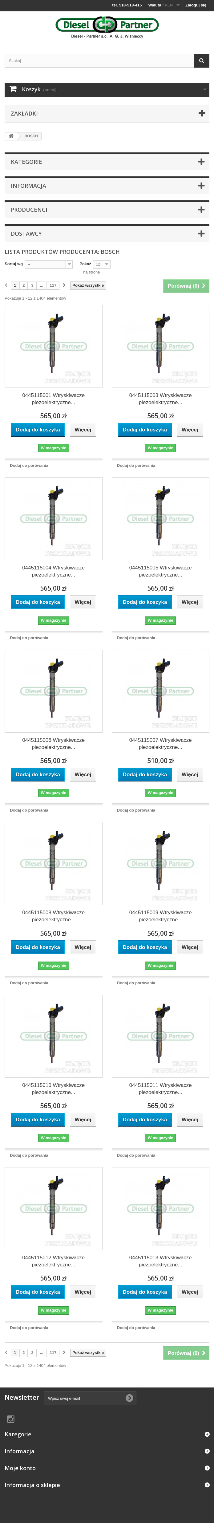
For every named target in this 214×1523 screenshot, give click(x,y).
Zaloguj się (195, 5)
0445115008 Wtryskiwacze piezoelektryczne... (53, 916)
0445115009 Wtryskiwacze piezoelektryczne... (160, 916)
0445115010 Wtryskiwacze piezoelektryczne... (53, 1088)
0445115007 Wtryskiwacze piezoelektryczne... (160, 743)
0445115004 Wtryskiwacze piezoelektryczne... (53, 571)
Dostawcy (26, 233)
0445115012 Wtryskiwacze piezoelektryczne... (53, 1261)
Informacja (28, 185)
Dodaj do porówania (29, 465)
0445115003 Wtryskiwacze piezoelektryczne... (160, 398)
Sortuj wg (14, 264)
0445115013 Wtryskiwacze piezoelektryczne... (160, 1261)
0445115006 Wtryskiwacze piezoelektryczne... (53, 743)
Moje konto (20, 1468)
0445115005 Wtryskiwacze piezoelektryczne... (160, 571)
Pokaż (85, 264)
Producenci (29, 209)
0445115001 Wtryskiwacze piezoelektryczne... (53, 398)
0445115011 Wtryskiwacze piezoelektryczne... (160, 1088)
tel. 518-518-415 (127, 5)
